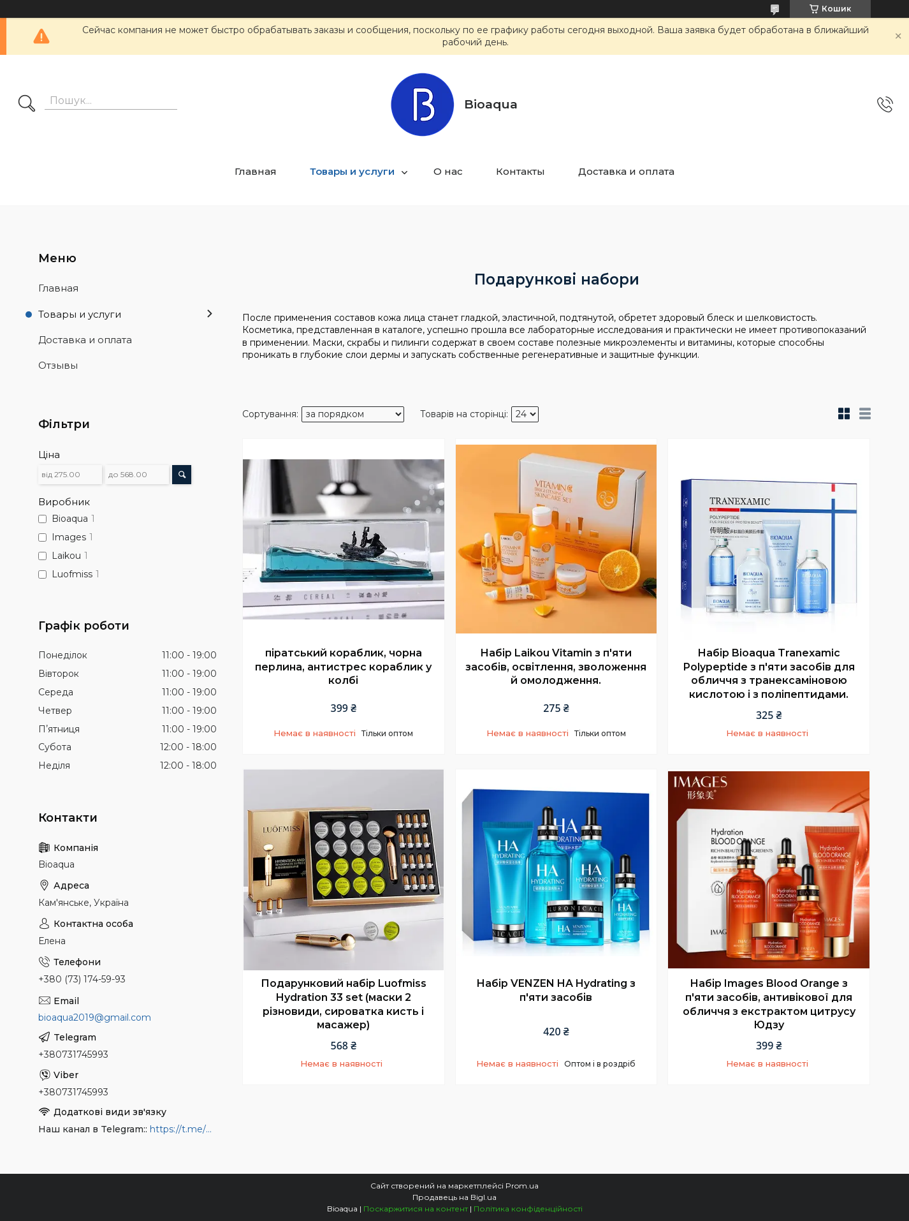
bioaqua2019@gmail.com (94, 1017)
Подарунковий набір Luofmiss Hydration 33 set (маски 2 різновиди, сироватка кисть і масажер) (343, 1004)
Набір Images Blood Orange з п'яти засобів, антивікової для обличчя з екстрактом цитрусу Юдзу (769, 1004)
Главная (256, 171)
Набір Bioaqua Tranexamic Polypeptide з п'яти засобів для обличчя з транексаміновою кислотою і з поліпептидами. (769, 673)
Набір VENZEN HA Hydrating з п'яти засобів (556, 990)
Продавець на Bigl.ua (454, 1197)
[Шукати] (27, 105)
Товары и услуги (352, 171)
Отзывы (58, 365)
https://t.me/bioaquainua (183, 1129)
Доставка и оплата (626, 171)
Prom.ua (522, 1185)
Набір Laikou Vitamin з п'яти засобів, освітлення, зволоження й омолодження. (555, 666)
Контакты (520, 171)
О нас (448, 171)
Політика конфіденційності (528, 1208)
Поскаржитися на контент (415, 1208)
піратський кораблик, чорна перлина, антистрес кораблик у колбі (343, 666)
